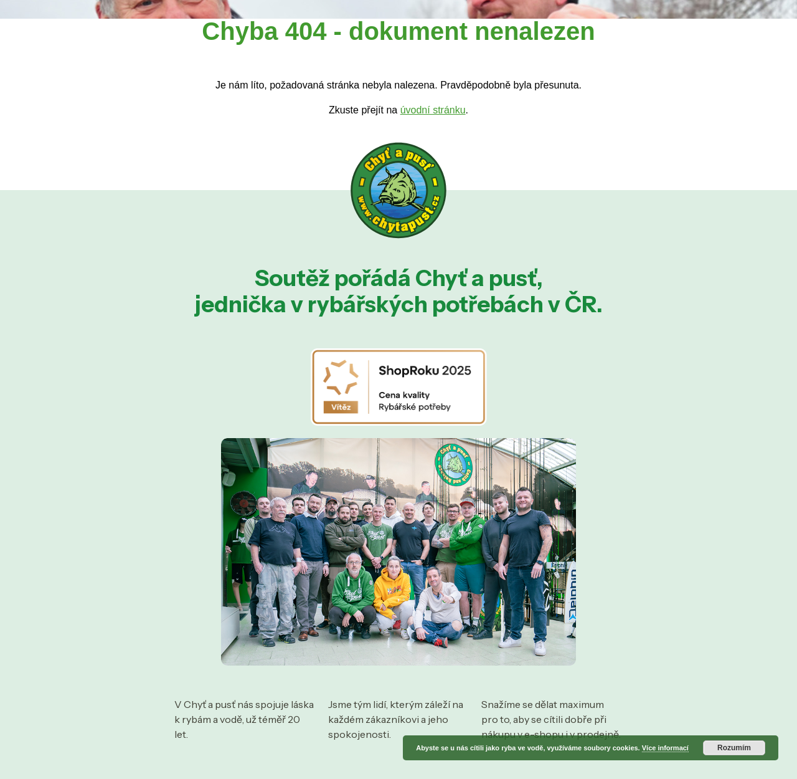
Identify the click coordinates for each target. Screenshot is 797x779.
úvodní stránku (433, 110)
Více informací (665, 748)
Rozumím (734, 747)
